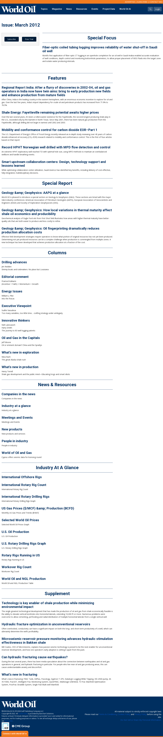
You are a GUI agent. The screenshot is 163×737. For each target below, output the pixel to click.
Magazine (57, 9)
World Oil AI (125, 9)
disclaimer (9, 721)
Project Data (109, 9)
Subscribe (142, 2)
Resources (81, 9)
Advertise (130, 2)
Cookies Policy (124, 714)
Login (157, 9)
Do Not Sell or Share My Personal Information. (140, 720)
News (69, 9)
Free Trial (29, 39)
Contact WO (155, 2)
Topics (44, 9)
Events (95, 9)
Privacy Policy (141, 714)
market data (23, 713)
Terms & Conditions (108, 714)
